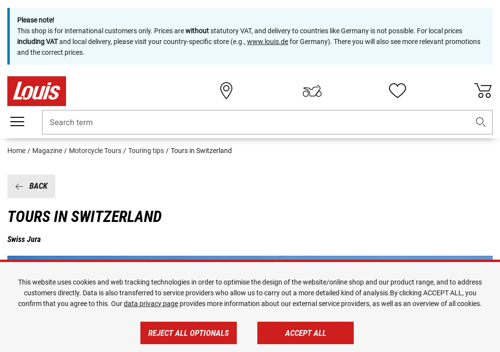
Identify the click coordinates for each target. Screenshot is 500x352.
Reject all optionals (188, 333)
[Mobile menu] (17, 121)
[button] (481, 122)
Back (31, 186)
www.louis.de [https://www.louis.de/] (267, 41)
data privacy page (151, 304)
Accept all (305, 333)
